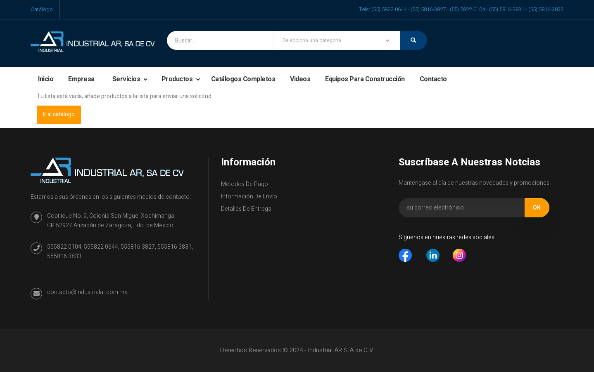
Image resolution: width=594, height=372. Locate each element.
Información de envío (249, 196)
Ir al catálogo (59, 114)
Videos (300, 79)
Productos (178, 79)
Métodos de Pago (244, 184)
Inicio (45, 79)
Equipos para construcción (365, 79)
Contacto (433, 79)
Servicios (127, 79)
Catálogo (42, 9)
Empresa (81, 79)
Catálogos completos (243, 79)
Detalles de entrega (246, 209)
